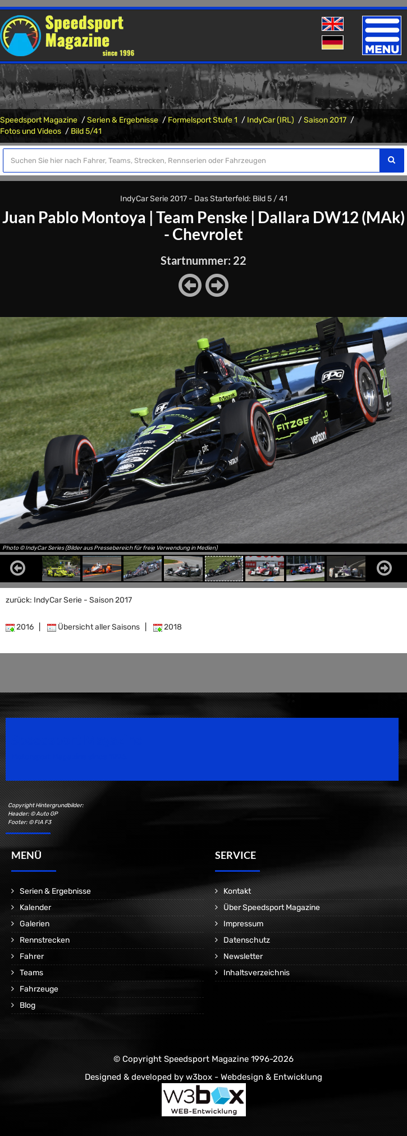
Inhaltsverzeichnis (256, 972)
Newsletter (243, 956)
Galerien (34, 924)
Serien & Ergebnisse (122, 120)
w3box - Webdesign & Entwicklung (254, 1077)
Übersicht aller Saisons (93, 627)
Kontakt (237, 891)
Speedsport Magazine (38, 120)
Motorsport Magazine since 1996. (69, 757)
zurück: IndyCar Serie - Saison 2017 (69, 600)
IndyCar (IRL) (270, 120)
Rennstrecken (45, 940)
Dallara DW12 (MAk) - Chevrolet (284, 225)
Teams (31, 972)
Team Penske (202, 217)
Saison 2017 (325, 120)
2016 (20, 627)
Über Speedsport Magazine (271, 907)
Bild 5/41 (86, 131)
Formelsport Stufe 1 (202, 120)
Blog (27, 1005)
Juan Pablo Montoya (74, 217)
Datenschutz (246, 940)
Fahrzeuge (39, 989)
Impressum (243, 924)
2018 (167, 627)
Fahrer (32, 956)
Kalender (35, 907)
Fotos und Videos (30, 131)
